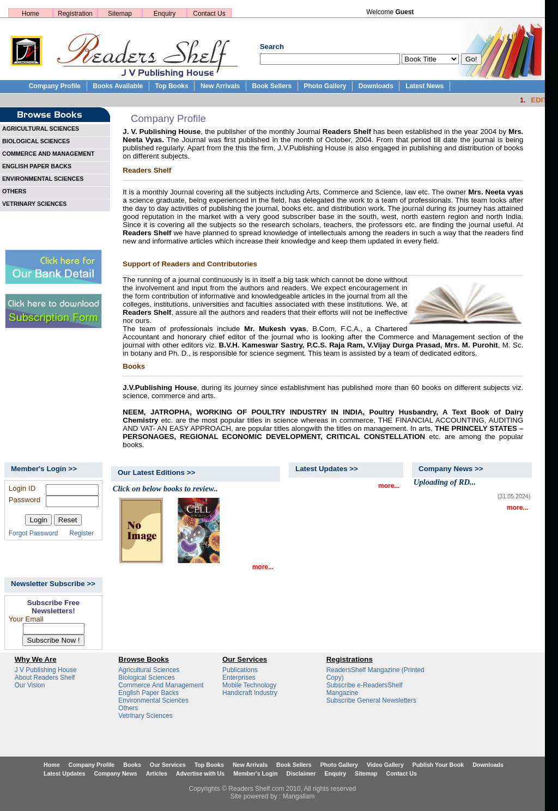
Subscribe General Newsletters (371, 700)
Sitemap (120, 13)
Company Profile (55, 86)
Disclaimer (301, 773)
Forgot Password (33, 533)
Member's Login (255, 773)
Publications (240, 670)
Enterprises (239, 677)
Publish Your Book (438, 764)
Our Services (168, 764)
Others (128, 708)
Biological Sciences (146, 677)
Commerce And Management (160, 685)
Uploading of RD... (445, 482)
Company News (115, 773)
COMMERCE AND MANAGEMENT (48, 153)
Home (30, 13)
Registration (75, 13)
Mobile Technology (249, 685)
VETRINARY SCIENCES (34, 203)
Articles (156, 773)
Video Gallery (385, 764)
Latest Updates (64, 773)
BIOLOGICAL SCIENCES (36, 141)
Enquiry (165, 13)
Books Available (118, 86)
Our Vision (30, 685)
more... (263, 567)
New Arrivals (220, 86)
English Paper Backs (148, 693)
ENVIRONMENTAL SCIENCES (42, 178)
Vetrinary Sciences (145, 715)
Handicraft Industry (249, 693)
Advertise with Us (200, 773)
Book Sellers (272, 86)
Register (81, 533)
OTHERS (14, 191)
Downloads (376, 86)
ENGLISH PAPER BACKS (36, 166)
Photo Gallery (325, 86)
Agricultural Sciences (148, 670)
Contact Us (209, 13)
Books (132, 764)
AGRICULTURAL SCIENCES (40, 128)
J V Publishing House (46, 670)
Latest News (424, 86)
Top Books (171, 86)
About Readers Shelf (45, 677)
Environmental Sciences (153, 700)
